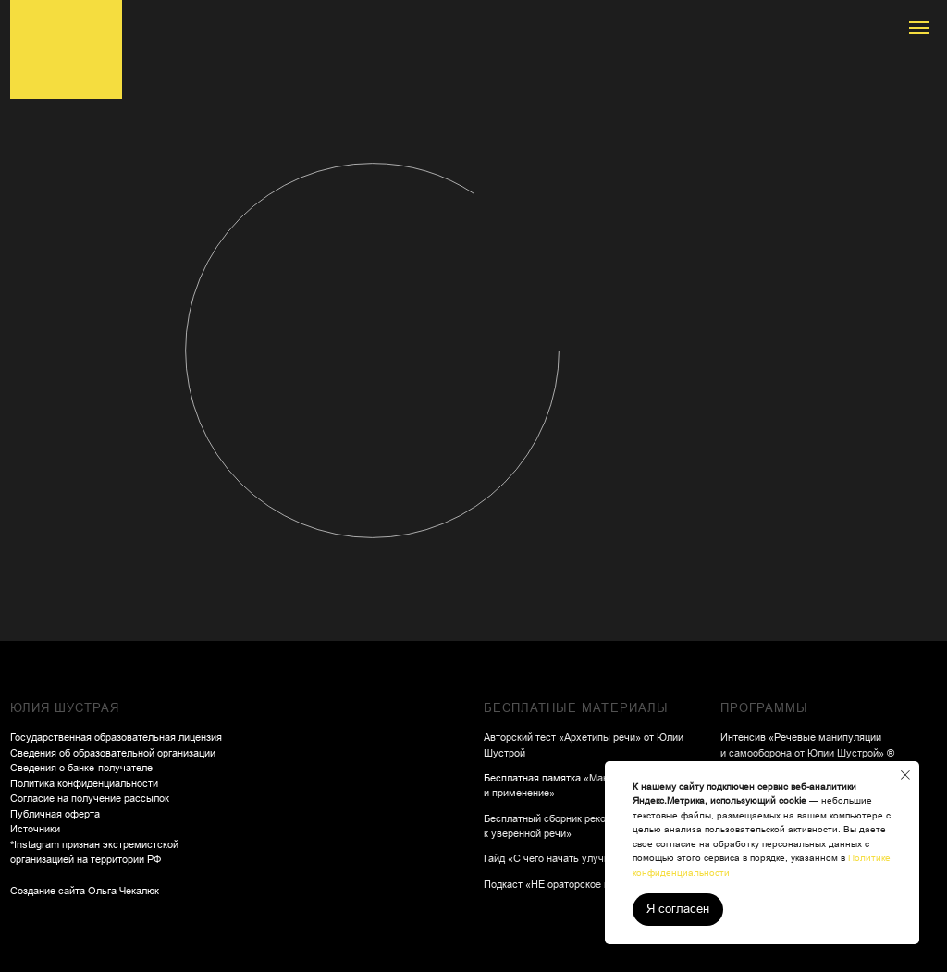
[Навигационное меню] (919, 27)
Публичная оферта (55, 813)
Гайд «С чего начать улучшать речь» (571, 858)
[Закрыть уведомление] (905, 775)
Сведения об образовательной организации (112, 752)
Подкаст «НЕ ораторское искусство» (571, 884)
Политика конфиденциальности (84, 783)
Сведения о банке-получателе (81, 767)
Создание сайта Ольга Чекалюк (84, 890)
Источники (35, 828)
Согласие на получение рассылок (89, 798)
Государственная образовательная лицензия (116, 737)
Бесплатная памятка (534, 777)
